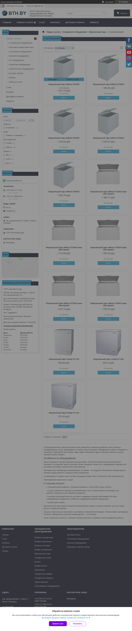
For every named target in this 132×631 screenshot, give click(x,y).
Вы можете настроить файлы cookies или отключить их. (65, 618)
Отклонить (77, 624)
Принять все (57, 624)
